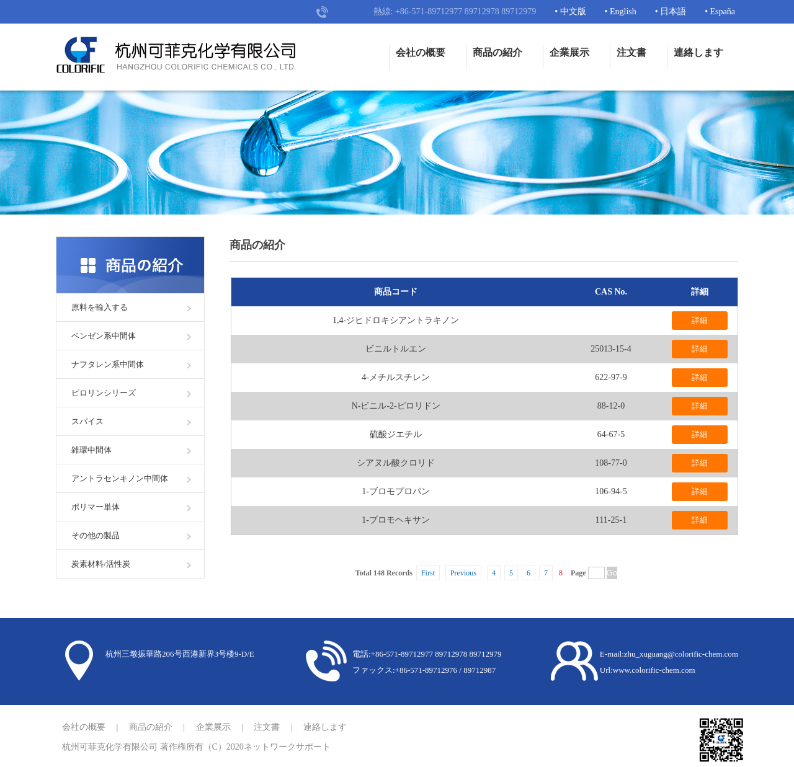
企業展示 (569, 52)
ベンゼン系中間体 (103, 335)
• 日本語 (670, 11)
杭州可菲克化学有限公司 (110, 746)
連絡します (698, 52)
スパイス (87, 421)
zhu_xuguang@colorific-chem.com (681, 653)
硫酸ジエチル (396, 434)
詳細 (700, 320)
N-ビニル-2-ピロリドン (396, 405)
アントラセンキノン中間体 (119, 478)
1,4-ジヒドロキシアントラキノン (395, 320)
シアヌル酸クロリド (396, 463)
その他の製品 (95, 535)
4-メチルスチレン (396, 377)
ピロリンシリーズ (103, 392)
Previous (463, 573)
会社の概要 (420, 52)
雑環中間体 (91, 449)
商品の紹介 (497, 52)
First (428, 573)
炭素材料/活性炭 (100, 564)
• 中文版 (570, 11)
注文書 (631, 52)
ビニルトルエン (395, 348)
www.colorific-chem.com (654, 670)
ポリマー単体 (95, 507)
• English (620, 11)
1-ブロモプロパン (396, 491)
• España (720, 11)
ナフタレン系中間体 (107, 364)
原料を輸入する (99, 307)
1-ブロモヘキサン (396, 520)
